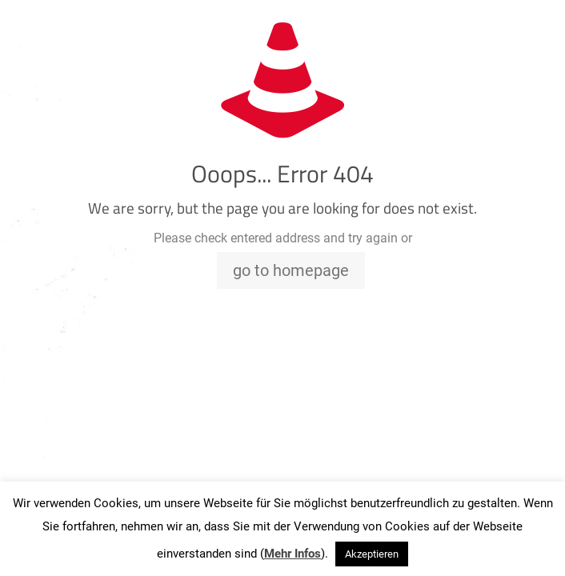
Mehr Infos (292, 553)
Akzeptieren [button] (372, 554)
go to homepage (291, 270)
